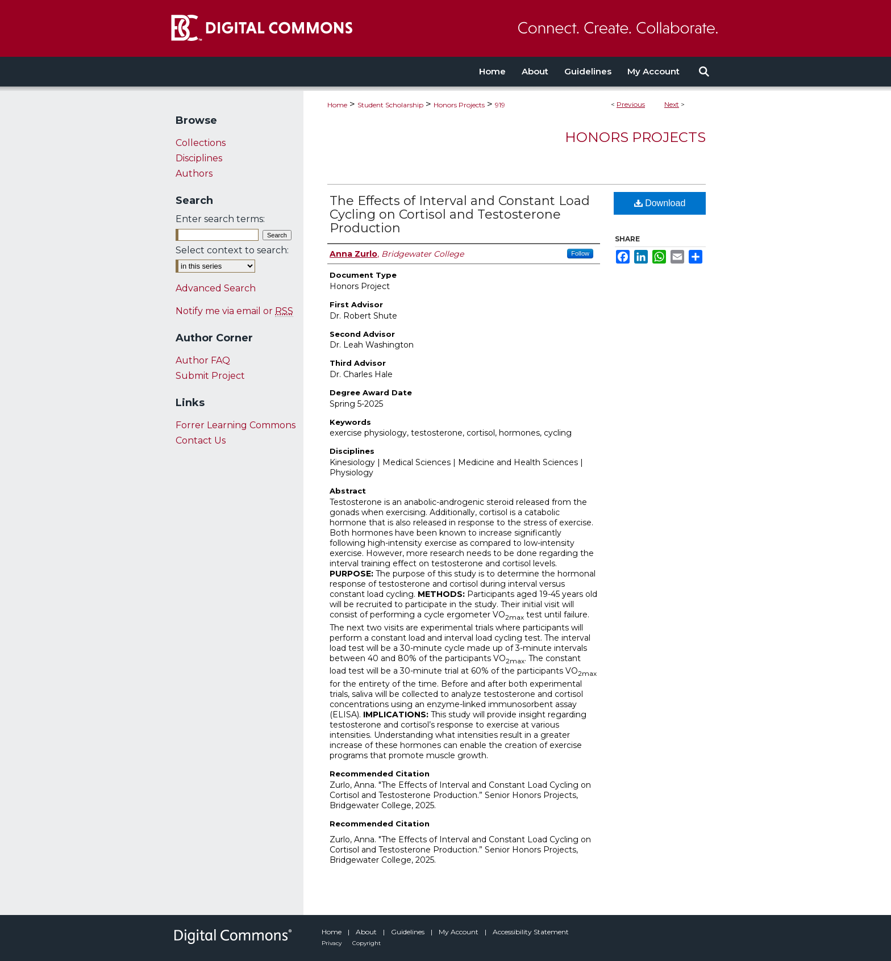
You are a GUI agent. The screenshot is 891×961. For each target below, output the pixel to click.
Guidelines (408, 931)
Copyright (366, 943)
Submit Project (210, 375)
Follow (580, 253)
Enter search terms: (220, 219)
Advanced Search (216, 288)
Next (671, 104)
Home (337, 105)
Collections (201, 142)
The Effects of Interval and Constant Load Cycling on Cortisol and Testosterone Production (460, 214)
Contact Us (201, 440)
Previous (631, 104)
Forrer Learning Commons (235, 425)
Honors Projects (459, 105)
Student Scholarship (390, 105)
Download (660, 203)
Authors (194, 173)
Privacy (332, 943)
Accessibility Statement (531, 931)
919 (500, 105)
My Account (459, 931)
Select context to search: (232, 250)
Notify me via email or (234, 311)
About (367, 931)
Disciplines (199, 158)
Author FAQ (203, 360)
